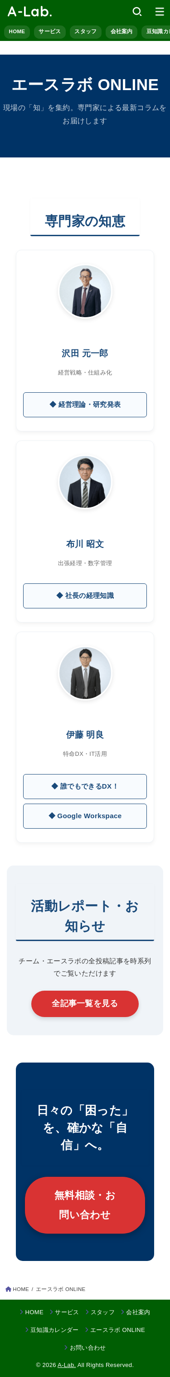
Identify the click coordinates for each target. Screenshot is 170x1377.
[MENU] (160, 11)
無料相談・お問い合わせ (85, 1205)
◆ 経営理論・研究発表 (85, 404)
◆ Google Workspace (85, 816)
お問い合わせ (88, 1347)
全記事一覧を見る (85, 1003)
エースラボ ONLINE (117, 1329)
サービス (50, 31)
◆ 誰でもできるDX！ (85, 786)
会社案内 (122, 31)
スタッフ (85, 31)
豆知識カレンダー (54, 1329)
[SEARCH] (137, 11)
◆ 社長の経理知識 (85, 595)
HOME (17, 31)
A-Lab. (30, 11)
